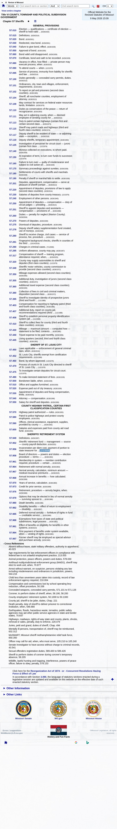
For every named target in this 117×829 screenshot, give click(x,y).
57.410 (14, 323)
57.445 (14, 340)
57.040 (14, 46)
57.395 (14, 299)
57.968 (14, 478)
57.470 (14, 366)
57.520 (14, 388)
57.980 (14, 502)
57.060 (14, 54)
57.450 (14, 349)
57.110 (14, 110)
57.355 (14, 280)
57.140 (14, 151)
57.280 (14, 235)
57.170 (14, 168)
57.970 (14, 482)
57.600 (14, 429)
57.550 (14, 402)
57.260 (14, 215)
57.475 (14, 372)
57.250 (14, 203)
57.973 (14, 486)
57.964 (14, 466)
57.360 (14, 286)
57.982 (14, 507)
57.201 (14, 183)
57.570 (14, 412)
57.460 (14, 361)
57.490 (14, 377)
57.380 (14, 292)
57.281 (14, 242)
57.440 (14, 335)
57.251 (14, 209)
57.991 (14, 526)
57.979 (14, 498)
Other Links (14, 694)
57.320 (14, 261)
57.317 (14, 255)
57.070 (14, 58)
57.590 (14, 423)
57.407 (14, 311)
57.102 (14, 91)
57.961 (14, 461)
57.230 (14, 194)
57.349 (14, 268)
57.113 (14, 122)
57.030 (14, 43)
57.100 (14, 79)
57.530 (14, 393)
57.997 (14, 538)
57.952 (14, 443)
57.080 (14, 63)
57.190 (14, 178)
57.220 (14, 189)
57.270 (14, 221)
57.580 (14, 417)
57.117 (14, 135)
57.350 (14, 274)
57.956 (14, 449)
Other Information (18, 688)
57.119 (14, 140)
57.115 (14, 128)
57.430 (14, 330)
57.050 (14, 50)
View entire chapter (11, 11)
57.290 (14, 247)
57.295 (14, 250)
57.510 (14, 384)
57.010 (14, 30)
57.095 (14, 73)
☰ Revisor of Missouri (14, 2)
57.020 (14, 39)
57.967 (14, 471)
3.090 (43, 677)
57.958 (14, 455)
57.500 (14, 381)
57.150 (14, 157)
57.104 (14, 97)
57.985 (14, 514)
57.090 (14, 68)
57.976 (14, 491)
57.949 (14, 438)
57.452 (14, 356)
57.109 (14, 104)
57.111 (14, 116)
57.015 (14, 35)
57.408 (14, 317)
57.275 (14, 224)
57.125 (14, 145)
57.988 (14, 520)
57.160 (14, 163)
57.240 (14, 198)
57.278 (14, 229)
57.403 (14, 305)
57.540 (14, 398)
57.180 (14, 173)
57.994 (14, 532)
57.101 (14, 85)
